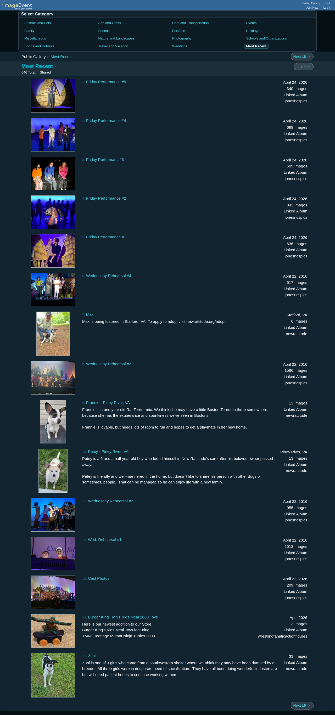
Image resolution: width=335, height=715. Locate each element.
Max (89, 314)
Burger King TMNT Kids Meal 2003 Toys (123, 617)
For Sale (178, 31)
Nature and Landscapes (116, 38)
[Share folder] (304, 66)
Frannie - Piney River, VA (108, 402)
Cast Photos (98, 578)
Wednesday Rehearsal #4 (108, 275)
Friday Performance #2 (106, 198)
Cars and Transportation (190, 23)
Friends (104, 31)
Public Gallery (311, 3)
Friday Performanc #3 (105, 159)
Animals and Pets (37, 23)
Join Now (312, 7)
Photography (182, 38)
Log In (327, 7)
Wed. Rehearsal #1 (104, 539)
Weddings (179, 46)
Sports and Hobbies (39, 46)
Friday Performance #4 (106, 120)
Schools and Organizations (266, 38)
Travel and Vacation (113, 46)
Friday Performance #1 (106, 237)
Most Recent (61, 56)
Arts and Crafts (109, 23)
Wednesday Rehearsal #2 (110, 501)
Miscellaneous (35, 38)
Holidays (252, 31)
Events (251, 23)
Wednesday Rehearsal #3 (108, 364)
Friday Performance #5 (106, 82)
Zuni (92, 656)
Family (29, 31)
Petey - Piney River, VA (108, 451)
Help (328, 3)
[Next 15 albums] (302, 56)
